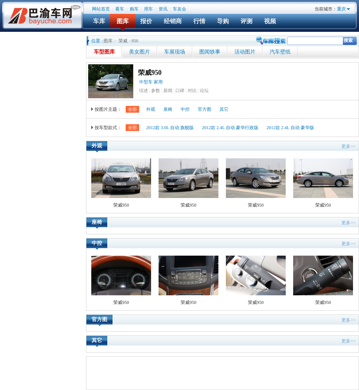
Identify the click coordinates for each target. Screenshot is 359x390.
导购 (223, 21)
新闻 (167, 90)
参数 (155, 90)
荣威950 (150, 72)
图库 (123, 21)
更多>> (348, 146)
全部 (132, 109)
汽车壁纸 (280, 52)
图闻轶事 (209, 52)
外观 (150, 109)
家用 (159, 82)
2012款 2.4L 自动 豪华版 (290, 127)
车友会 (179, 9)
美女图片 (139, 52)
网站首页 (101, 9)
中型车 (146, 82)
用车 (148, 9)
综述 (143, 90)
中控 (185, 109)
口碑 (179, 90)
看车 (119, 9)
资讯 (163, 9)
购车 (134, 9)
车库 (99, 21)
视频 (270, 21)
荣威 (123, 40)
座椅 (167, 109)
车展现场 (174, 52)
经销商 (173, 21)
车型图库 (104, 52)
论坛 (204, 90)
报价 (146, 21)
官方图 (204, 109)
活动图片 (244, 52)
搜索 (348, 40)
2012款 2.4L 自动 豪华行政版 (230, 127)
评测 (246, 21)
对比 (192, 90)
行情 (199, 21)
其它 (224, 109)
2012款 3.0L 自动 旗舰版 (170, 127)
